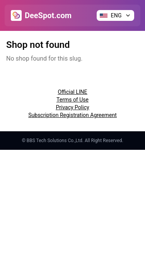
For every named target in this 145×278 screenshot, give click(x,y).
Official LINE (72, 92)
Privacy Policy (72, 107)
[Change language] (115, 15)
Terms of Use (72, 100)
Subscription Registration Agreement (72, 115)
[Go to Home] (41, 15)
